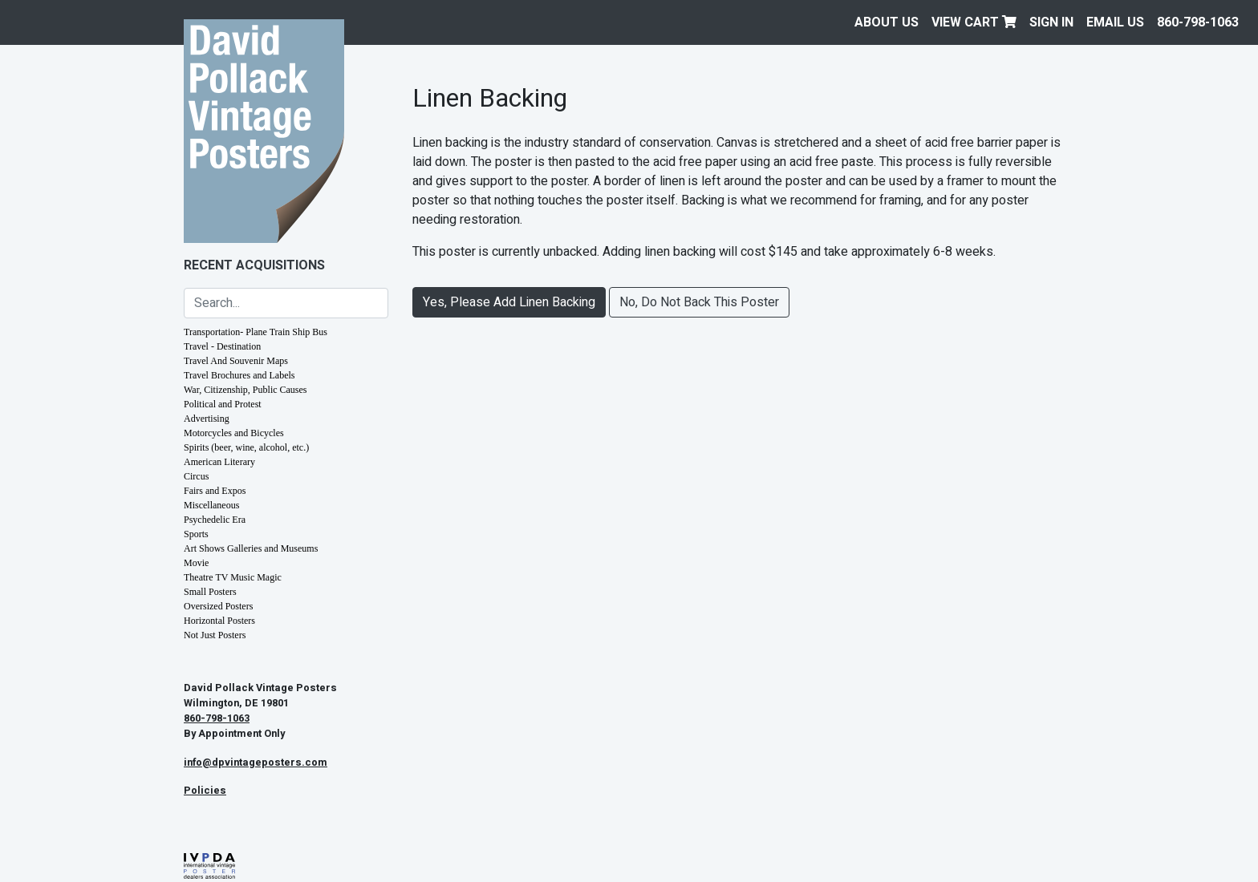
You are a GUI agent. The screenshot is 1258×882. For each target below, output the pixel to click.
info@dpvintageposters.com (255, 762)
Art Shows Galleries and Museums (251, 548)
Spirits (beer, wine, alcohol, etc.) (246, 447)
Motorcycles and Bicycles (234, 433)
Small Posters (210, 591)
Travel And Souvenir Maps (236, 360)
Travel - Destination (222, 346)
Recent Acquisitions (254, 265)
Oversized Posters (218, 606)
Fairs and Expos (215, 490)
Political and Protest (223, 404)
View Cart (974, 22)
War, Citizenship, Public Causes (245, 389)
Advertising (206, 418)
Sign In (1051, 22)
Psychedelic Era (215, 519)
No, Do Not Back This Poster (699, 302)
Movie (196, 562)
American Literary (219, 461)
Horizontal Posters (219, 620)
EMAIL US (1115, 22)
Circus (196, 476)
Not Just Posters (215, 635)
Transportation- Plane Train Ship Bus (255, 332)
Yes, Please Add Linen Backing (509, 302)
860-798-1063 (1198, 22)
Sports (196, 534)
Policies (205, 790)
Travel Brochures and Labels (239, 375)
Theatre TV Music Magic (233, 577)
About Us (886, 22)
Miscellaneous (211, 505)
